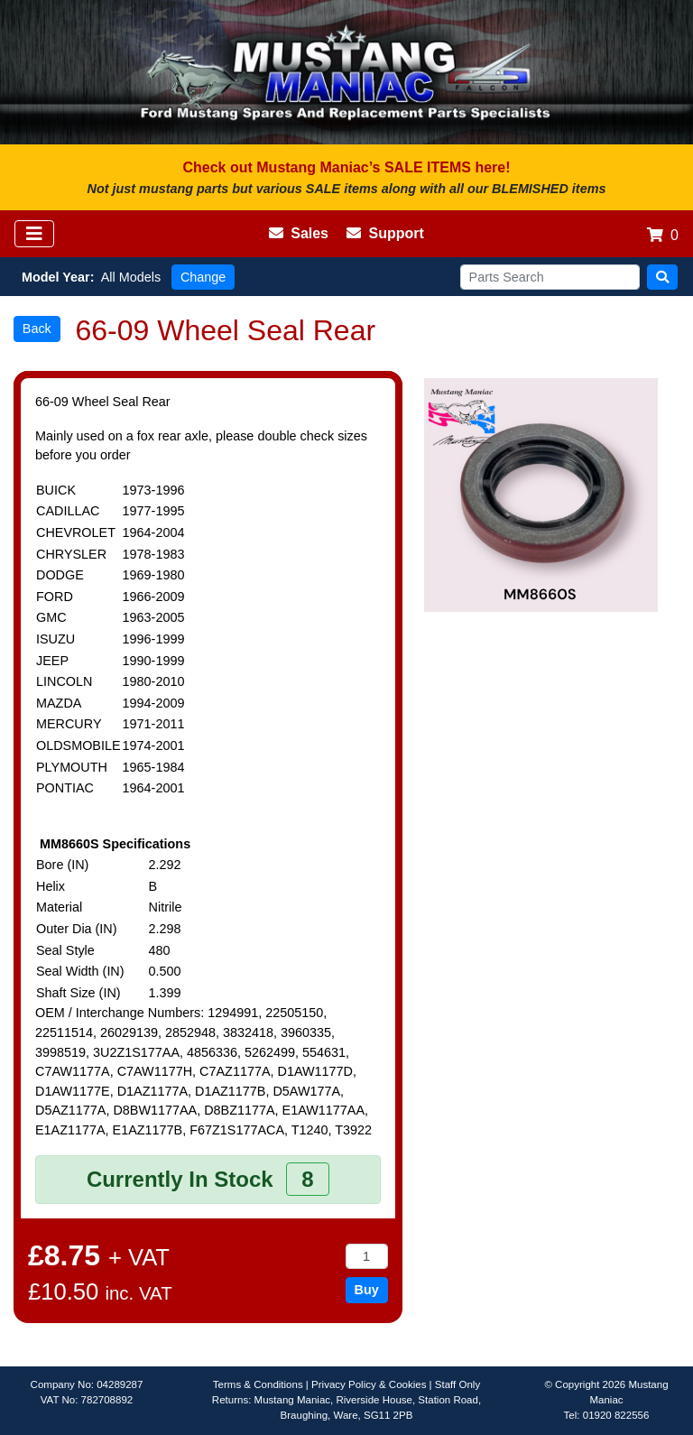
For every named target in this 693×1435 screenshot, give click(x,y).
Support (384, 233)
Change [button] (203, 277)
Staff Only (457, 1384)
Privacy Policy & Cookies (368, 1384)
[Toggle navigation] (34, 233)
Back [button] (37, 328)
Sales (298, 233)
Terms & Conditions (258, 1384)
